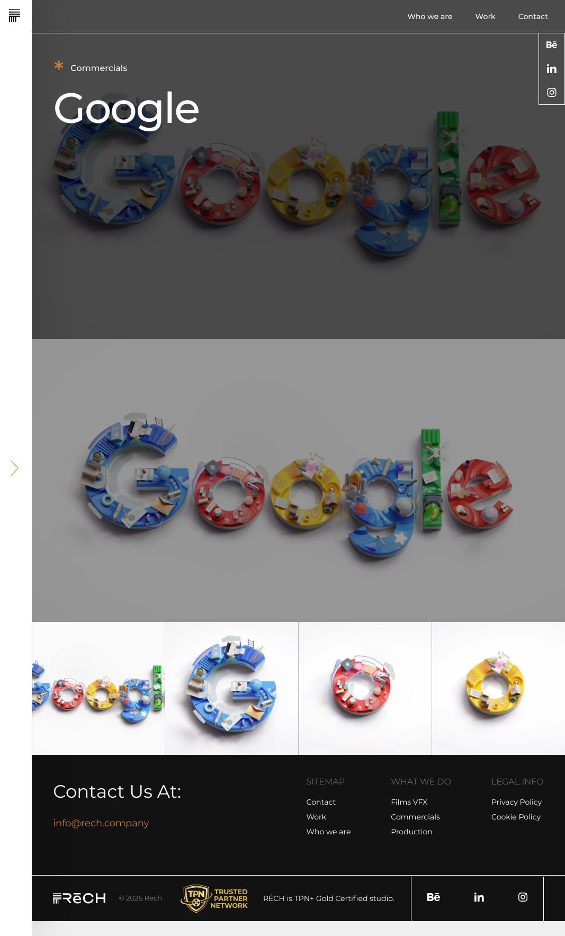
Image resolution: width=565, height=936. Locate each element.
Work (486, 16)
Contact (533, 16)
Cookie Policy (516, 817)
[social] (551, 45)
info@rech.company (101, 823)
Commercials (415, 817)
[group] (98, 688)
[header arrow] (15, 468)
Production (412, 831)
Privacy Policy (516, 802)
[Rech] (43, 16)
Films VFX (409, 802)
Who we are (429, 16)
